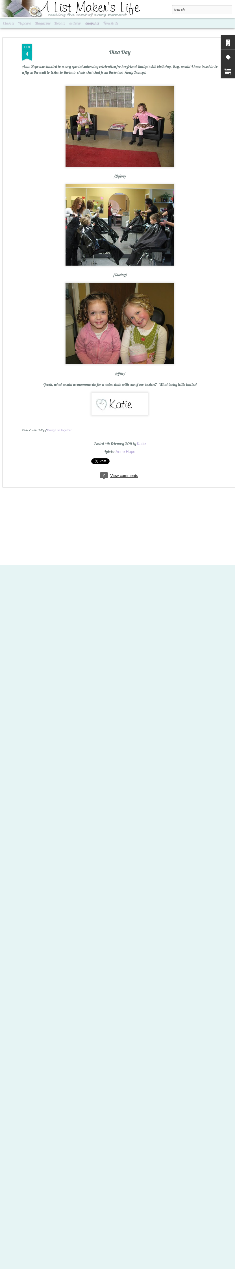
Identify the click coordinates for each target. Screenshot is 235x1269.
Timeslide (110, 23)
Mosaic (59, 23)
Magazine (43, 23)
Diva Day (119, 38)
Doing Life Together (59, 417)
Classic (8, 23)
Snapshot (92, 23)
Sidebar (75, 23)
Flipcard (24, 23)
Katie (141, 430)
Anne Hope (125, 438)
